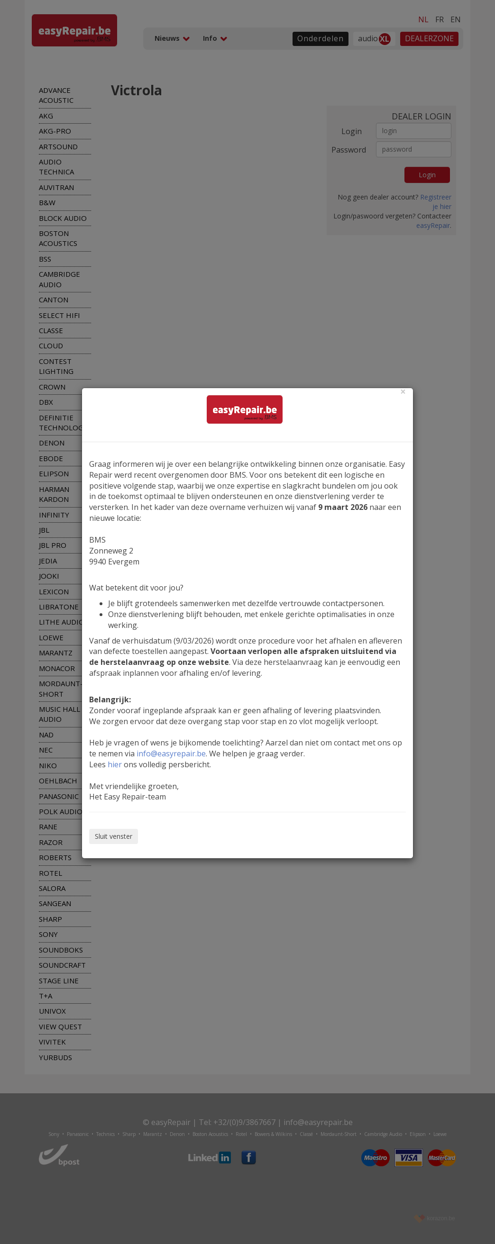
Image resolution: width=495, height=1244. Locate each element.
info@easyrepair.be (171, 753)
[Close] (403, 392)
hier (115, 764)
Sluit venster (113, 836)
